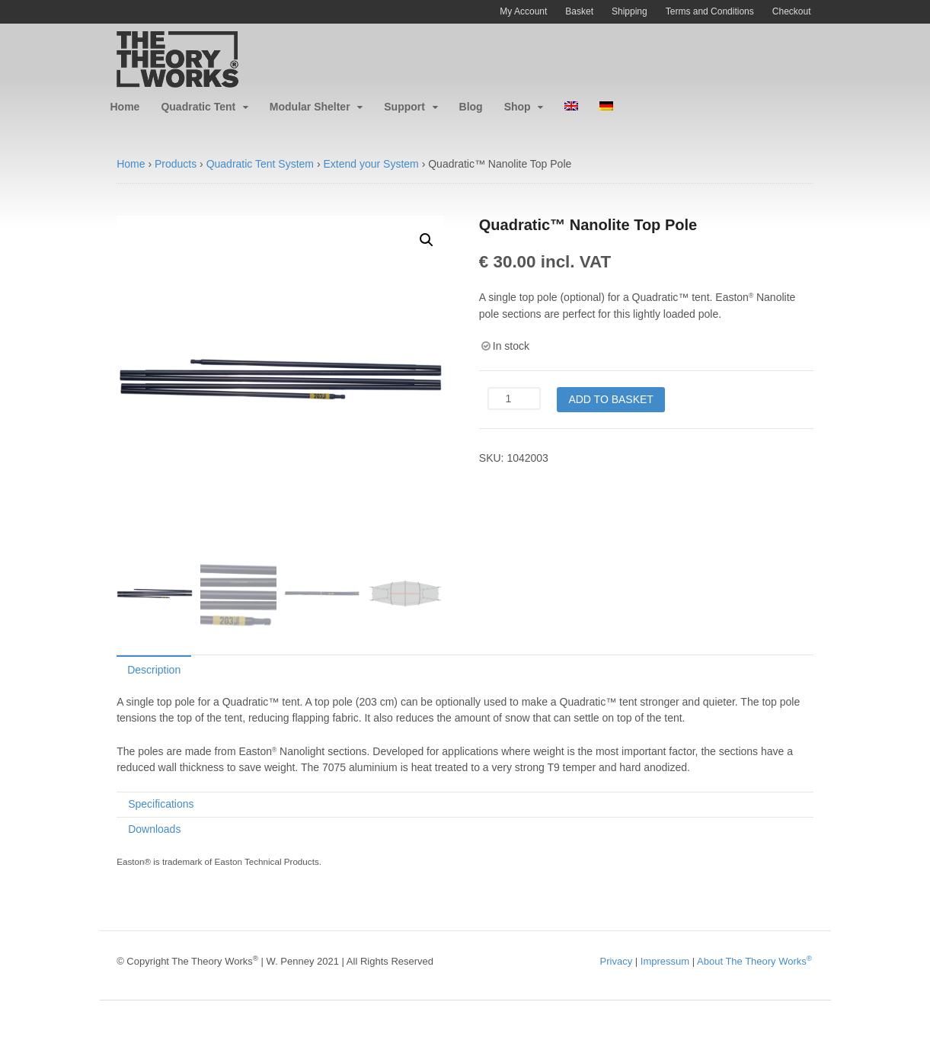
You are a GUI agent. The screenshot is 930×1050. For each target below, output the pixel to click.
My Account (523, 11)
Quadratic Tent (198, 107)
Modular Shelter (310, 107)
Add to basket (611, 399)
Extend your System (370, 164)
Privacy (616, 961)
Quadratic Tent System (260, 164)
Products (176, 164)
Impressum (665, 961)
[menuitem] (571, 107)
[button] (426, 240)
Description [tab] (154, 670)
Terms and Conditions (710, 11)
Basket (579, 11)
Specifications (160, 804)
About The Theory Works (754, 961)
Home (125, 107)
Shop (517, 107)
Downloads (154, 829)
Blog (471, 107)
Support (404, 107)
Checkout (791, 11)
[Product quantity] (514, 398)
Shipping (629, 11)
